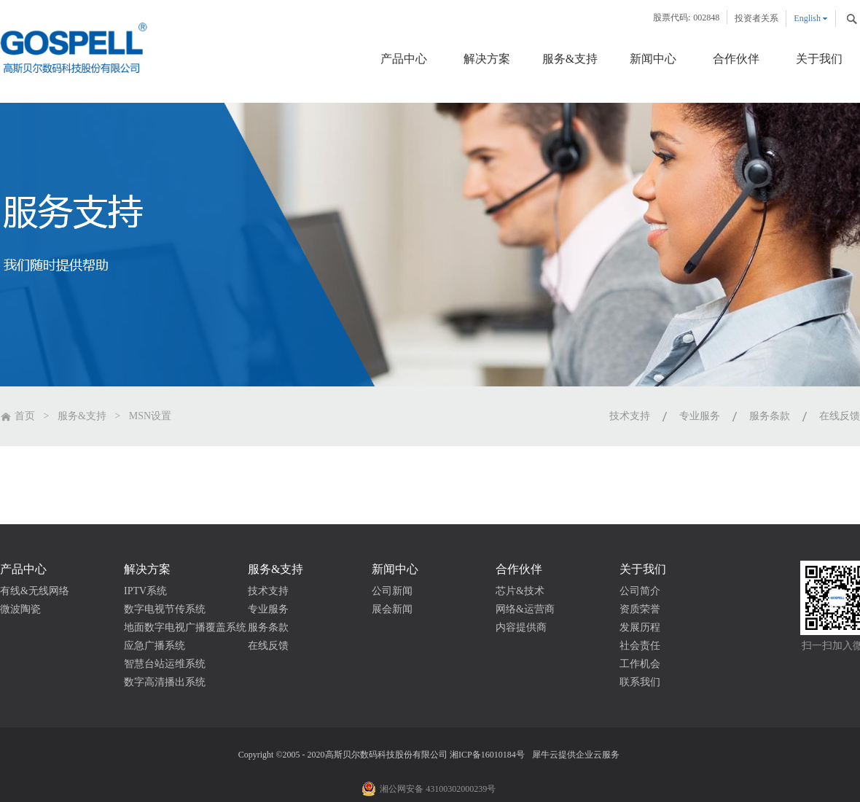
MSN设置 (150, 415)
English (807, 18)
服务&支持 (82, 415)
